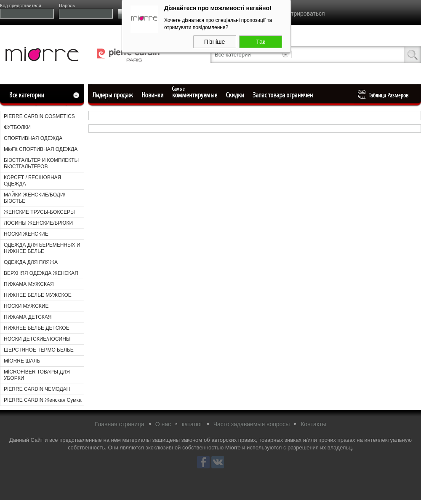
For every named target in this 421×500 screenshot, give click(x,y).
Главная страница (119, 424)
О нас (163, 424)
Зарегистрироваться (297, 13)
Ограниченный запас (283, 94)
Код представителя (20, 5)
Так (260, 40)
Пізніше (214, 40)
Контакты (313, 424)
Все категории (232, 54)
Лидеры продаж (115, 94)
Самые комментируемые (195, 94)
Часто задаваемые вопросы (251, 424)
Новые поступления (153, 94)
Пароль (67, 5)
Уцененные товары (236, 94)
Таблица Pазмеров (385, 94)
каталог (192, 424)
